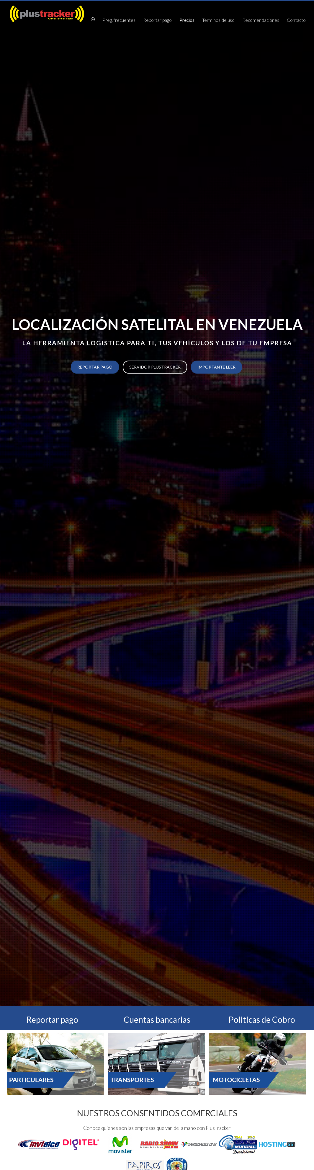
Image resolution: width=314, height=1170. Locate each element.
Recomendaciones (260, 20)
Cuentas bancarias (157, 1019)
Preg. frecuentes (118, 20)
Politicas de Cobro (261, 1019)
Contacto (296, 20)
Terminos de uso (218, 20)
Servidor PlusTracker (155, 366)
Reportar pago (157, 20)
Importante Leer (216, 366)
